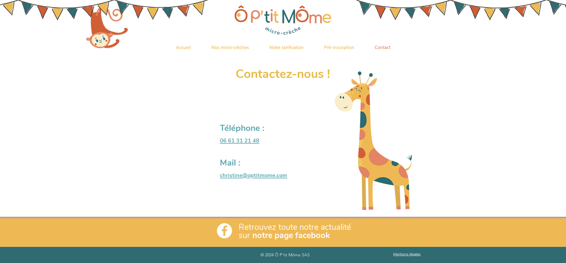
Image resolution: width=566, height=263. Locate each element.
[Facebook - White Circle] (224, 230)
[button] (230, 47)
